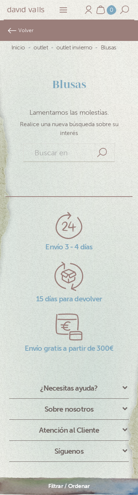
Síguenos (69, 451)
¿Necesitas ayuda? (69, 388)
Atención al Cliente (69, 430)
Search (102, 152)
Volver (20, 30)
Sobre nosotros (69, 409)
